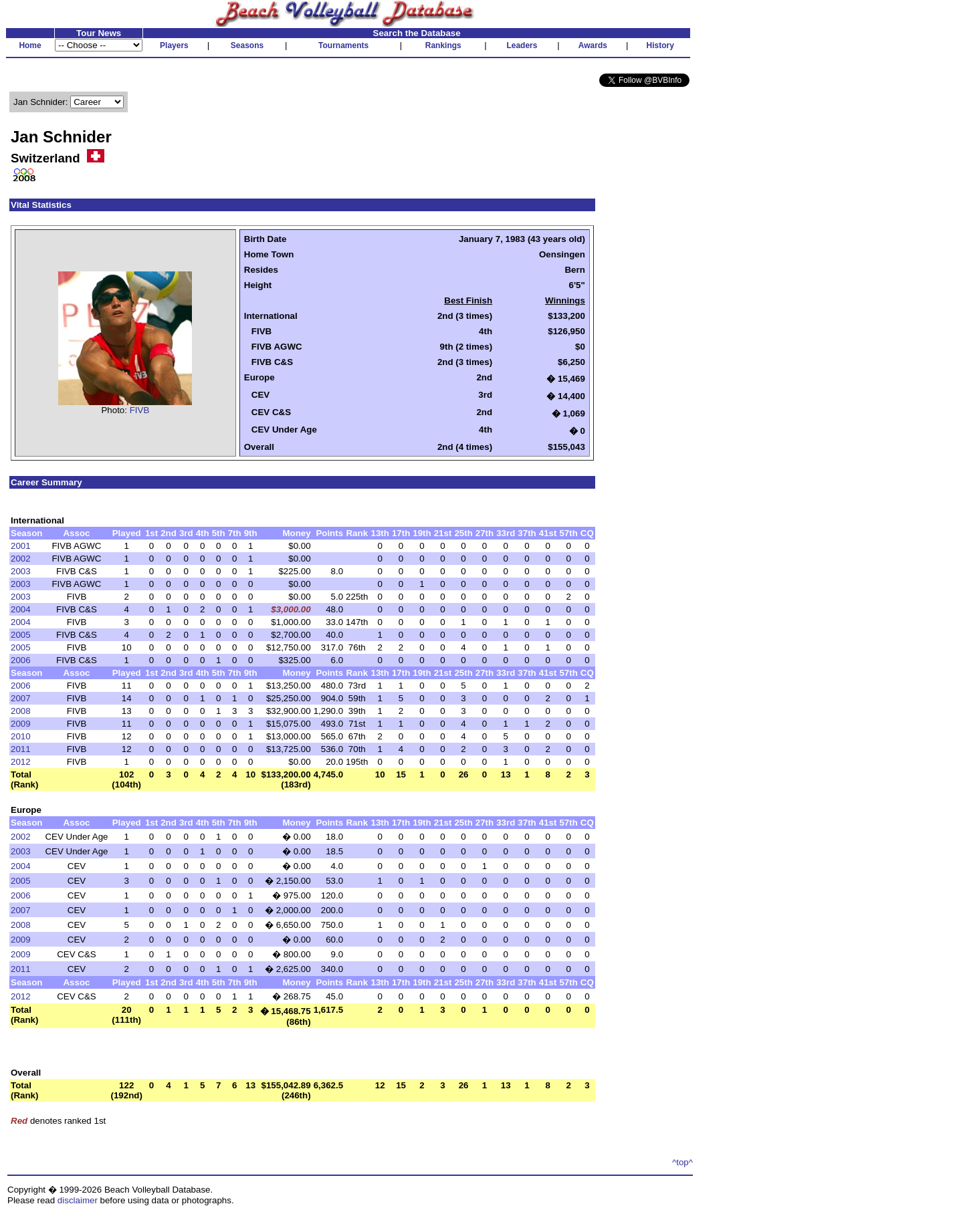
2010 (21, 736)
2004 (21, 609)
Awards (592, 45)
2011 (21, 749)
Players (174, 45)
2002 (21, 559)
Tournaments (343, 45)
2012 (21, 762)
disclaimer (78, 1200)
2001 (21, 546)
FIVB (140, 410)
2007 (21, 698)
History (660, 45)
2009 (21, 724)
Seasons (247, 45)
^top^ (682, 1162)
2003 (21, 571)
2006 (21, 660)
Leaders (521, 45)
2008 (21, 711)
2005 (21, 635)
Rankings (443, 45)
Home (30, 45)
